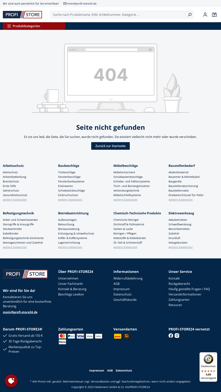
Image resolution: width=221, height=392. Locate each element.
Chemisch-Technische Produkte (137, 213)
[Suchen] (189, 14)
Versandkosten (100, 381)
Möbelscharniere (124, 172)
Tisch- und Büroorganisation (131, 186)
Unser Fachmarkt (70, 284)
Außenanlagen (67, 220)
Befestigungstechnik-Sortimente (23, 238)
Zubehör (174, 233)
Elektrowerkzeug (181, 213)
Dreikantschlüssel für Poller (186, 195)
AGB (116, 284)
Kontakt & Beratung (72, 289)
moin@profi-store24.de (82, 3)
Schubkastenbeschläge (128, 177)
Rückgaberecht (179, 284)
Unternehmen (68, 278)
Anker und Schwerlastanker (20, 220)
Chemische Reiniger (126, 220)
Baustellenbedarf (182, 166)
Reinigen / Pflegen (124, 233)
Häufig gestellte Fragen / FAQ (189, 289)
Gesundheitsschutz (15, 195)
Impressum (121, 289)
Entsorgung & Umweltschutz (76, 233)
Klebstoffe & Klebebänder (129, 238)
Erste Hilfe (9, 186)
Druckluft (174, 238)
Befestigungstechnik (18, 213)
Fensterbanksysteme (71, 181)
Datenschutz (122, 294)
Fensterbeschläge (69, 177)
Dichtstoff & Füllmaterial (128, 224)
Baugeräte (175, 181)
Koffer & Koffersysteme (72, 238)
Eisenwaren (65, 186)
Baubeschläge (68, 166)
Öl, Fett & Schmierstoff (127, 242)
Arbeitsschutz (13, 166)
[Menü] (215, 354)
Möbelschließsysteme (127, 195)
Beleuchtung (66, 224)
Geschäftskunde (125, 300)
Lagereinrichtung (69, 242)
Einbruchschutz (68, 195)
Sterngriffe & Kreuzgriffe (18, 224)
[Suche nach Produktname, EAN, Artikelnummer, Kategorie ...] (118, 14)
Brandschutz (11, 181)
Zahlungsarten (179, 300)
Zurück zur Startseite (110, 146)
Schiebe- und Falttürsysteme (131, 181)
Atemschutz (10, 172)
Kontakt (174, 278)
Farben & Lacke (123, 229)
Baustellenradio (179, 190)
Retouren (175, 305)
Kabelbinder (11, 233)
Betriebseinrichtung (73, 213)
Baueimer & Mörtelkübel (184, 177)
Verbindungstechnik (126, 190)
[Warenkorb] (214, 14)
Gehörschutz (11, 190)
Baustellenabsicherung (183, 186)
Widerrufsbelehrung (128, 278)
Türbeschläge (66, 172)
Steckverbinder (12, 229)
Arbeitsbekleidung (14, 177)
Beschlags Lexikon (71, 294)
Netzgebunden (178, 242)
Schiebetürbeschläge (71, 190)
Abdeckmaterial (179, 172)
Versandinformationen (185, 294)
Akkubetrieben (178, 220)
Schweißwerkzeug (180, 224)
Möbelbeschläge (125, 166)
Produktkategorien (23, 26)
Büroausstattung (68, 229)
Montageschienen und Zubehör (23, 242)
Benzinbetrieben (179, 229)
